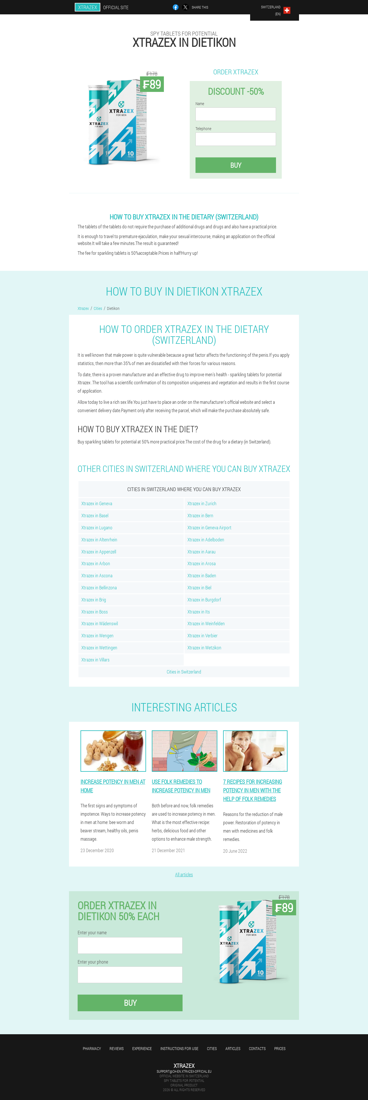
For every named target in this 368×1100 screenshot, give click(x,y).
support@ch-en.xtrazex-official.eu (184, 1071)
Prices (279, 1048)
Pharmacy (92, 1048)
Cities (212, 1048)
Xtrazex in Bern (200, 515)
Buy (235, 165)
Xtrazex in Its (198, 612)
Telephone (203, 129)
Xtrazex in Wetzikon (204, 647)
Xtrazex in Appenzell (98, 552)
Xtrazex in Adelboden (205, 540)
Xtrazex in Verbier (202, 635)
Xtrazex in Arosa (201, 563)
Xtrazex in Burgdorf (204, 600)
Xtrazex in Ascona (96, 575)
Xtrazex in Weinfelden (206, 623)
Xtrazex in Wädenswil (99, 623)
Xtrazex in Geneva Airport (209, 527)
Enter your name (92, 932)
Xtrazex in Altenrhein (99, 540)
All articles (184, 874)
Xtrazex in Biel (199, 587)
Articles (232, 1048)
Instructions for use (179, 1048)
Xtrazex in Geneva (96, 503)
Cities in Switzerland (184, 672)
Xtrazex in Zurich (201, 503)
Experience (142, 1048)
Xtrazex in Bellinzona (99, 587)
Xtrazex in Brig (93, 600)
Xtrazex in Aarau (201, 552)
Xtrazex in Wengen (97, 635)
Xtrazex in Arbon (95, 563)
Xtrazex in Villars (95, 660)
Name (199, 104)
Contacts (257, 1048)
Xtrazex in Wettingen (99, 647)
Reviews (117, 1048)
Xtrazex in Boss (94, 612)
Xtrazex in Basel (94, 515)
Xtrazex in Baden (201, 575)
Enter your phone (93, 962)
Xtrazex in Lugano (96, 527)
